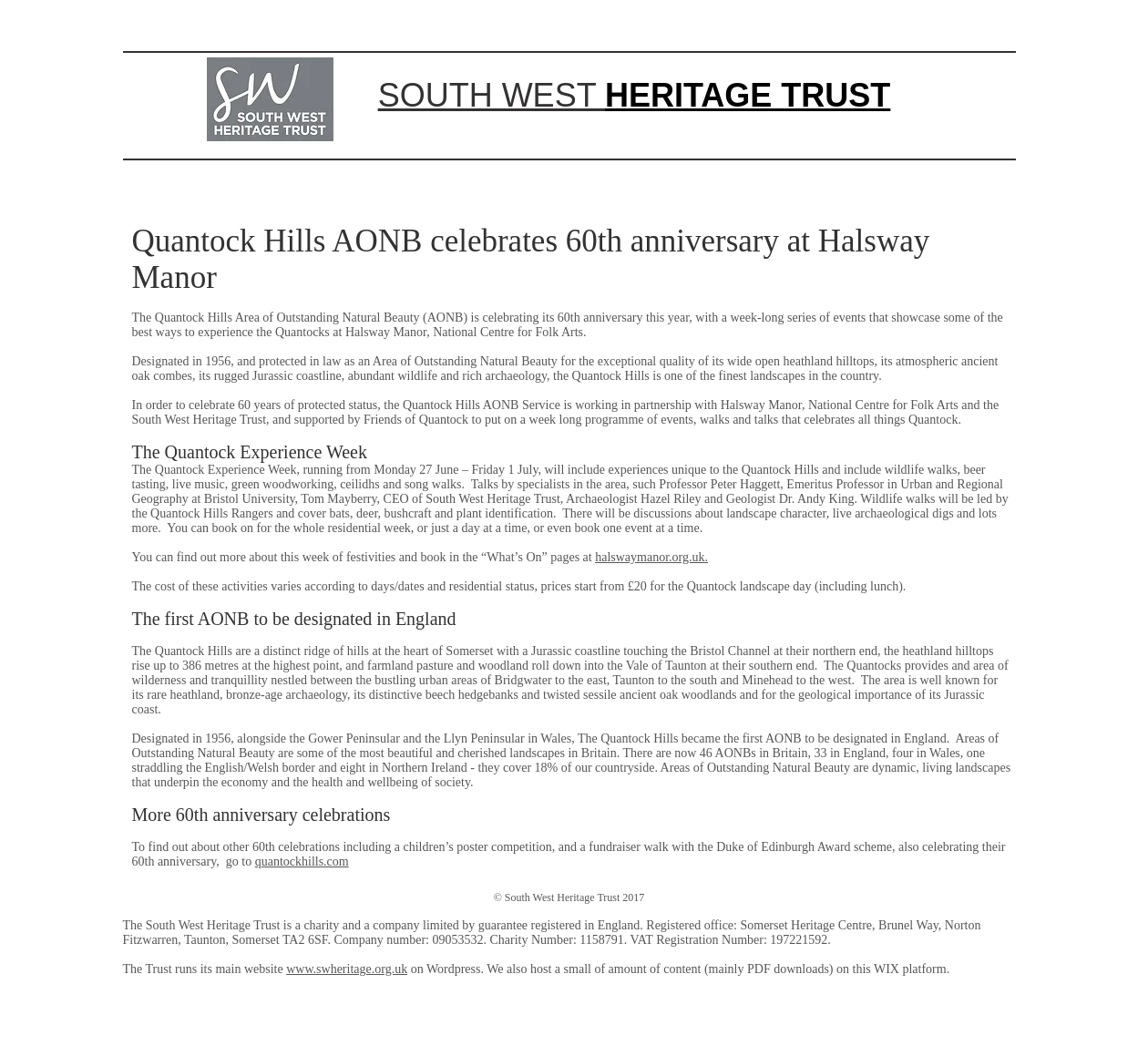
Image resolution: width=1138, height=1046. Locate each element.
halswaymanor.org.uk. (651, 557)
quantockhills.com (302, 861)
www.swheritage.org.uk (346, 969)
